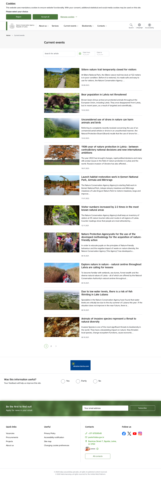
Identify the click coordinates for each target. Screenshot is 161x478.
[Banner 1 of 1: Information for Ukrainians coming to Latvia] (80, 365)
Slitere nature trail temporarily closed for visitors (108, 69)
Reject (18, 17)
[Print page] (148, 41)
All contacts (98, 456)
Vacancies (10, 433)
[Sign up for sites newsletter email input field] (105, 408)
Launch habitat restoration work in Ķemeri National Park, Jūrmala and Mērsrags (109, 178)
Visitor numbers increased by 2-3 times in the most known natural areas (110, 208)
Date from (86, 52)
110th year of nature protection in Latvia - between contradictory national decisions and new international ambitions (111, 149)
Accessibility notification (54, 437)
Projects (9, 441)
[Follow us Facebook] (124, 434)
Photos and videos (16, 51)
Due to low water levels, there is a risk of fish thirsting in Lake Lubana (106, 293)
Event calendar (15, 47)
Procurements (12, 437)
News (11, 42)
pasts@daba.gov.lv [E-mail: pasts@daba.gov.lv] (96, 437)
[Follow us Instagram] (140, 433)
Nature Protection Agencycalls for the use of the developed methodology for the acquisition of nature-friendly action (111, 237)
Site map (47, 441)
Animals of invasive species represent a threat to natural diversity (108, 320)
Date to (99, 52)
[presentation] (21, 391)
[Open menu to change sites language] (139, 26)
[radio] (65, 380)
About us (10, 445)
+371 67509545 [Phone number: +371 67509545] (95, 433)
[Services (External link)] (55, 25)
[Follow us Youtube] (135, 433)
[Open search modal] (131, 26)
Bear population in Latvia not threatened (104, 94)
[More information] (97, 449)
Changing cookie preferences (56, 445)
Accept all (45, 17)
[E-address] (90, 449)
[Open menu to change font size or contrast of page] (149, 26)
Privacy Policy (49, 433)
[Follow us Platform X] (129, 434)
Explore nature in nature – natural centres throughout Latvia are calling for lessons (111, 266)
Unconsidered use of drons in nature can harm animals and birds (107, 121)
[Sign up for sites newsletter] (142, 408)
